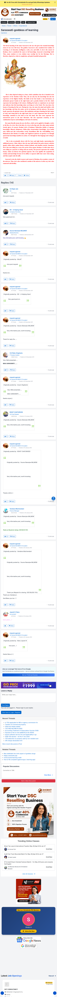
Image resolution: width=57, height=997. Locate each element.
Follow (26, 175)
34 (6, 536)
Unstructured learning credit (12, 757)
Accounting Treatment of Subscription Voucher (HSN (21, 730)
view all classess (28, 874)
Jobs (23, 22)
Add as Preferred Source (28, 675)
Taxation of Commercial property (15, 724)
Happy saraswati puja (10, 755)
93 (6, 370)
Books (18, 22)
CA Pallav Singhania (16, 353)
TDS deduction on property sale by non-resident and (21, 738)
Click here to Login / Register (11, 712)
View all (52, 976)
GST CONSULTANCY (11, 989)
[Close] (55, 2)
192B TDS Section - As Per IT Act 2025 (17, 736)
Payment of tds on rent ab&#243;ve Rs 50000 (19, 732)
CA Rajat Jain (14, 189)
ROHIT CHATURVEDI (16, 412)
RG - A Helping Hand (16, 210)
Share (18, 175)
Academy (4, 22)
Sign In (53, 19)
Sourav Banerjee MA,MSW (18, 231)
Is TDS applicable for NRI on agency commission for (21, 722)
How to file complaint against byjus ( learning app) (19, 759)
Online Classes (28, 841)
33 (6, 244)
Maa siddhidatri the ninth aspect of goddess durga (19, 753)
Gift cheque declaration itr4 (13, 740)
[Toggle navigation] (14, 19)
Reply (11, 175)
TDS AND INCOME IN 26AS (13, 728)
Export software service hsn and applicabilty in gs (20, 734)
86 (6, 223)
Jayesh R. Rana (14, 612)
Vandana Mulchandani (17, 509)
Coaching (11, 22)
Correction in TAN (8, 770)
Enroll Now (49, 849)
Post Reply (5, 705)
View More (48, 775)
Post (20, 744)
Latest (11, 975)
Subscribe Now (28, 931)
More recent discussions (10, 744)
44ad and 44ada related (12, 726)
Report (52, 172)
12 (5, 202)
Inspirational (4, 33)
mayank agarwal (15, 38)
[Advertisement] (28, 962)
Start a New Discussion (28, 781)
